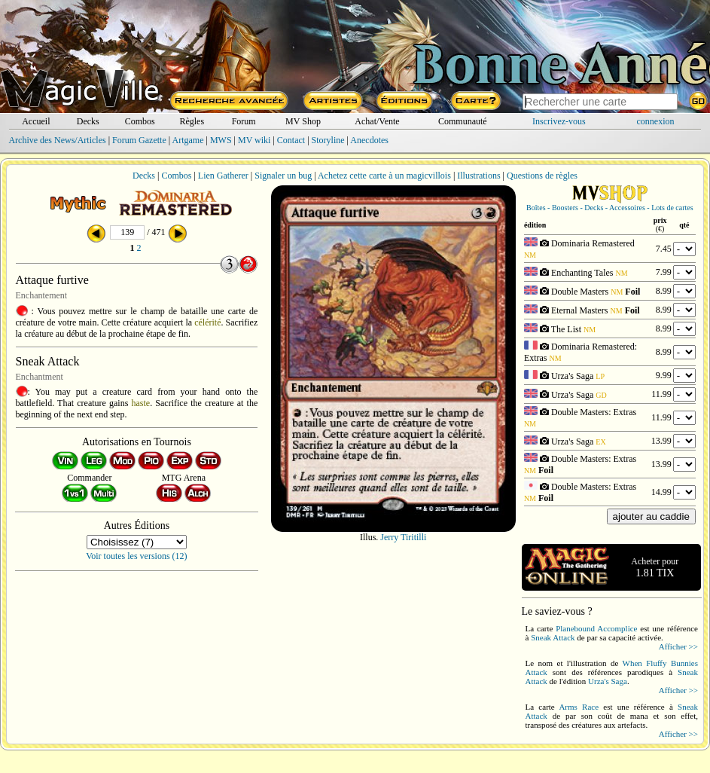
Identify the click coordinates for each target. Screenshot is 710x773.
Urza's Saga (607, 681)
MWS (221, 140)
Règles (191, 121)
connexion (656, 121)
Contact (291, 140)
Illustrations (478, 175)
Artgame (188, 140)
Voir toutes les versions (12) (136, 556)
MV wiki (254, 140)
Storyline (328, 140)
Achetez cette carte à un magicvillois (384, 175)
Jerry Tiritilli (403, 537)
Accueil (36, 121)
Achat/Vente (377, 121)
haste (141, 403)
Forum (244, 121)
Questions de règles (542, 175)
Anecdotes (369, 140)
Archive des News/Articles (56, 140)
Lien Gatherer (223, 175)
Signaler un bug (283, 175)
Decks (88, 121)
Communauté (462, 121)
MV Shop (303, 121)
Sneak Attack (552, 637)
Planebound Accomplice (596, 628)
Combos (140, 121)
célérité (207, 322)
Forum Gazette (139, 140)
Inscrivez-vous (559, 121)
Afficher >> (678, 646)
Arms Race (579, 706)
